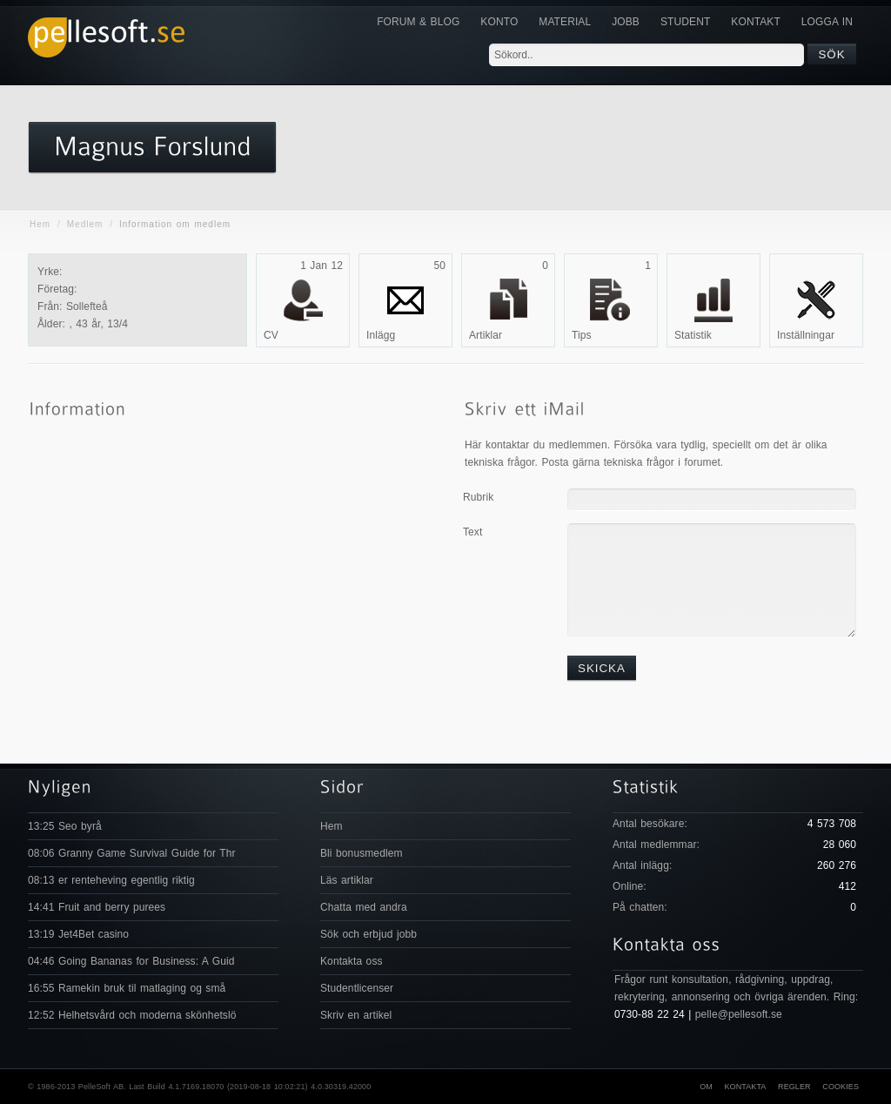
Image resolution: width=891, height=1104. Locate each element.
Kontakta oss (351, 961)
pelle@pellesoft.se (738, 1014)
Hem (40, 224)
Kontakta (745, 1086)
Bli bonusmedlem (361, 853)
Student (685, 22)
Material (565, 22)
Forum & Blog (418, 22)
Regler (794, 1086)
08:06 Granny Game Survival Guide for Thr (132, 853)
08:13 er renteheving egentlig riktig (111, 880)
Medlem (85, 224)
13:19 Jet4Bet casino (78, 934)
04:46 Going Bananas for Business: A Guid (131, 961)
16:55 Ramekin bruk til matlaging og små (126, 988)
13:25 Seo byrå (65, 826)
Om (706, 1086)
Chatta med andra (363, 907)
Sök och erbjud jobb (368, 934)
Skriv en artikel (356, 1015)
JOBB (626, 22)
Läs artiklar (346, 880)
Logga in (827, 22)
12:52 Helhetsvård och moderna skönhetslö (132, 1015)
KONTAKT (755, 22)
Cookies (840, 1086)
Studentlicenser (356, 988)
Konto (499, 22)
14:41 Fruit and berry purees (96, 907)
